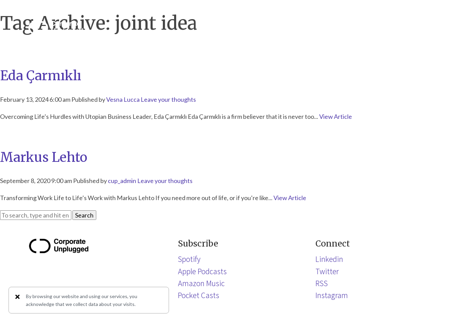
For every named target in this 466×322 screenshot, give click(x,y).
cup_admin (122, 180)
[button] (431, 27)
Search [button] (84, 215)
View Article (335, 116)
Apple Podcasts (202, 271)
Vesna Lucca (123, 99)
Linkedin (329, 259)
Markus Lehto (43, 157)
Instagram (331, 295)
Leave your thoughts (168, 99)
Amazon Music (201, 283)
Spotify (189, 259)
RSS (321, 283)
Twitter (327, 271)
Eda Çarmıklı (40, 76)
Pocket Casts (198, 295)
